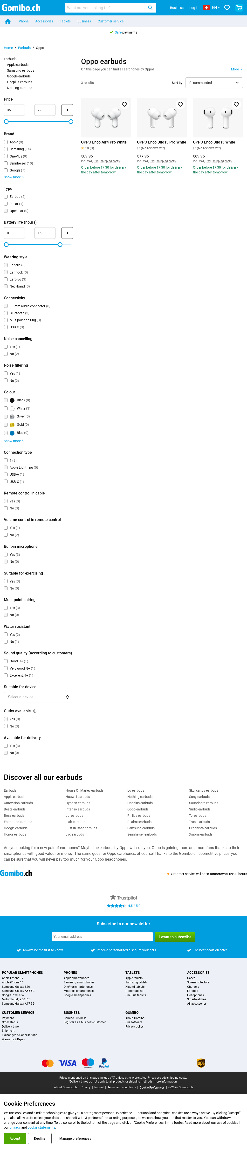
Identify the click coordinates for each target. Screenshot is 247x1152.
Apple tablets (134, 978)
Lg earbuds (135, 790)
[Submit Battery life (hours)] (67, 233)
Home (8, 48)
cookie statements (41, 1127)
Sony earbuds (199, 797)
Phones (70, 972)
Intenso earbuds (78, 809)
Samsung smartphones (79, 982)
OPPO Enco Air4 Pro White (104, 142)
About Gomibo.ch (65, 1087)
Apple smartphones (76, 978)
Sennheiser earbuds (142, 834)
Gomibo (132, 1013)
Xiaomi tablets (134, 986)
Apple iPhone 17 (12, 978)
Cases (191, 978)
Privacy (85, 1087)
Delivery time (10, 1026)
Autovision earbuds (18, 803)
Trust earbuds (199, 822)
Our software (133, 1022)
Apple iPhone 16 (12, 982)
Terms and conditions (122, 1087)
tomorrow (217, 874)
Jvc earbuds (75, 834)
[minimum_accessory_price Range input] (14, 110)
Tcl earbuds (197, 815)
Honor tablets (134, 991)
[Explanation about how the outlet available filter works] (35, 711)
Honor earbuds (15, 834)
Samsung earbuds (20, 70)
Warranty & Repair (13, 1039)
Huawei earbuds (78, 797)
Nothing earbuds (19, 88)
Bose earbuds (14, 815)
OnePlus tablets (135, 995)
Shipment (8, 1030)
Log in (194, 8)
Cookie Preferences (152, 1087)
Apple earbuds (17, 65)
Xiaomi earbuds (201, 834)
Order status (10, 1022)
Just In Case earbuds (81, 828)
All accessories (196, 1003)
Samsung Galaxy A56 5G (18, 991)
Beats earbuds (15, 809)
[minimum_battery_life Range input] (14, 233)
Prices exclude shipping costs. (167, 1077)
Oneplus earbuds (19, 82)
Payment (8, 1018)
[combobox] (111, 8)
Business (177, 8)
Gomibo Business (75, 1018)
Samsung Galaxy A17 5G (18, 1003)
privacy (15, 1127)
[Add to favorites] (124, 104)
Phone (23, 21)
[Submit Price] (67, 110)
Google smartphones (77, 995)
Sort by (177, 83)
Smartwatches (196, 999)
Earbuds (24, 48)
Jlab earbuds (75, 822)
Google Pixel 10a (13, 995)
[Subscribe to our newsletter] (102, 936)
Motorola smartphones (79, 991)
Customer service (111, 21)
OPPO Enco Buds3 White (214, 142)
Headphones (195, 995)
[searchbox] (105, 8)
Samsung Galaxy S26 (16, 986)
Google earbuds (19, 76)
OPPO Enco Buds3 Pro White (161, 142)
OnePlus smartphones (78, 986)
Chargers (193, 986)
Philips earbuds (138, 815)
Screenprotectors (198, 982)
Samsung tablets (136, 982)
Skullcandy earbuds (203, 790)
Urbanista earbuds (203, 828)
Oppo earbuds (138, 809)
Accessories (44, 21)
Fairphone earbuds (18, 822)
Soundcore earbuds (203, 803)
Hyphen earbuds (78, 803)
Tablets (65, 21)
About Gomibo (134, 1018)
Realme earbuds (139, 822)
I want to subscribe (175, 937)
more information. (166, 1081)
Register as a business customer (85, 1022)
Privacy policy (134, 1026)
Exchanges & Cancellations (19, 1035)
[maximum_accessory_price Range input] (44, 110)
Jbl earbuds (74, 815)
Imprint (99, 1087)
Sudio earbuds (200, 809)
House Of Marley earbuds (84, 790)
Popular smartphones (22, 972)
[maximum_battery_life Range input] (44, 233)
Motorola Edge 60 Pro (16, 999)
